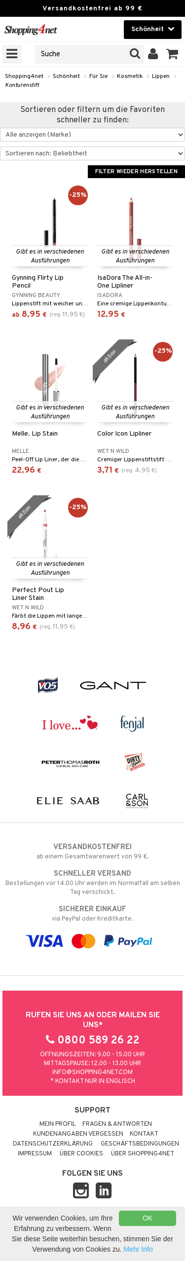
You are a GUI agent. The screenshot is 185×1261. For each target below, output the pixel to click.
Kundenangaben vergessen (78, 1134)
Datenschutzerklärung (53, 1144)
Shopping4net (24, 76)
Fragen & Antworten (117, 1124)
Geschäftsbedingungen (140, 1144)
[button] (172, 54)
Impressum (35, 1154)
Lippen (161, 76)
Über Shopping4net (142, 1154)
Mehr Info (138, 1249)
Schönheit (66, 76)
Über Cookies (81, 1154)
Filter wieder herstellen (136, 172)
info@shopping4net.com (92, 1072)
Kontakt (144, 1134)
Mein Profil (57, 1124)
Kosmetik (130, 76)
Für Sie (98, 76)
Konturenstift (22, 85)
